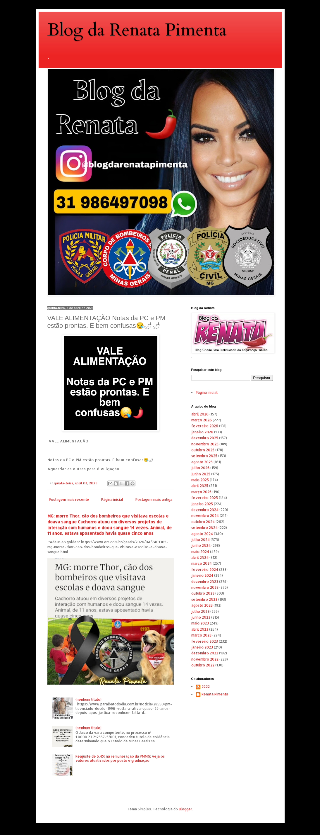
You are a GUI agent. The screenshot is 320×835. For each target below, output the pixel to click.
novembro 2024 (205, 515)
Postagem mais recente (69, 499)
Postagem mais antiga (153, 499)
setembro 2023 (204, 599)
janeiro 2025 (202, 504)
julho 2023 (200, 611)
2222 (206, 687)
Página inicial (112, 499)
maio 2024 (200, 551)
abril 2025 (199, 485)
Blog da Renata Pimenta (137, 30)
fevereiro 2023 (204, 641)
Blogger (185, 809)
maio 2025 (200, 480)
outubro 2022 (202, 665)
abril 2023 (199, 629)
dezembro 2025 (204, 438)
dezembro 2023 (204, 581)
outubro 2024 (203, 522)
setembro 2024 (204, 527)
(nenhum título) (88, 699)
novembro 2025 (205, 444)
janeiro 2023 (202, 647)
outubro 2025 (202, 450)
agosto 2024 (202, 534)
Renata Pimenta (215, 694)
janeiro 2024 (202, 575)
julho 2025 (200, 468)
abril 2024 (200, 557)
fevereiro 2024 (204, 569)
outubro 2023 (202, 593)
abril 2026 (200, 414)
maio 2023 (200, 623)
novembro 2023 (205, 587)
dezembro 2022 (204, 653)
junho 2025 (200, 474)
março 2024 (201, 563)
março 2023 (201, 635)
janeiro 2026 (202, 432)
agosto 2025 (202, 462)
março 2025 (201, 492)
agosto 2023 (202, 605)
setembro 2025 (204, 456)
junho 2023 (200, 617)
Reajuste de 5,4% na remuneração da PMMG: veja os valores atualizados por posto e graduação (120, 758)
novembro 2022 (205, 659)
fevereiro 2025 (204, 497)
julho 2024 (200, 539)
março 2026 (201, 420)
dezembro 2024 (205, 510)
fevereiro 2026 (204, 426)
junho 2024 (201, 545)
